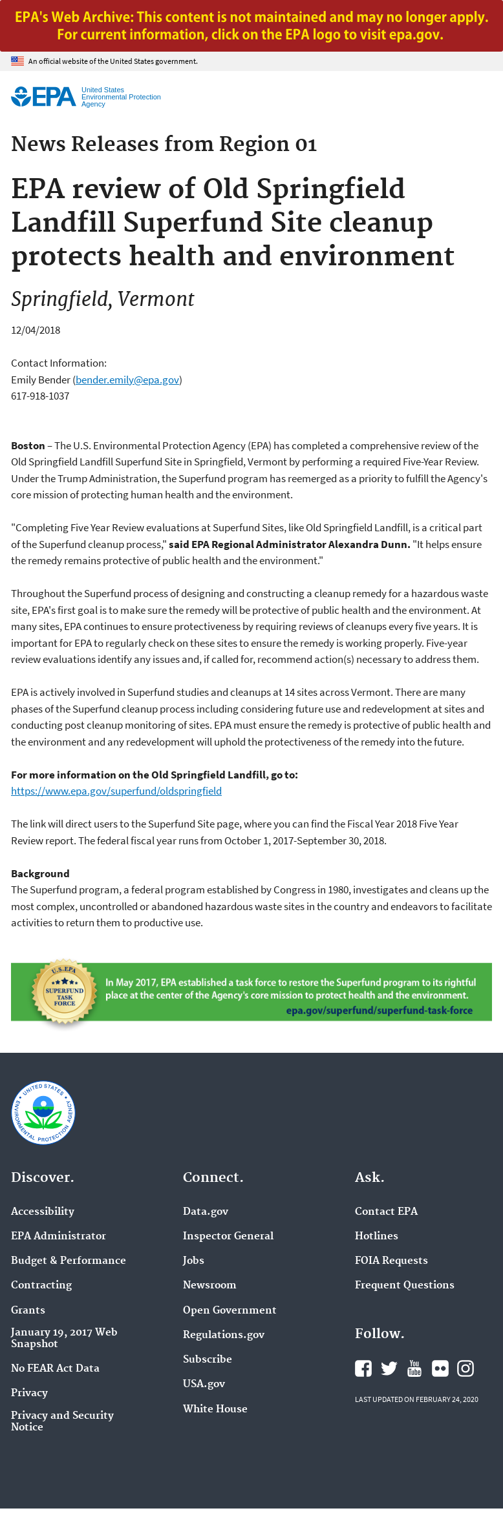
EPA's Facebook (363, 1368)
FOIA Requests (391, 1261)
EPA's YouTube (414, 1368)
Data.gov (205, 1212)
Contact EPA (386, 1212)
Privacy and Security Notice (62, 1422)
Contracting (41, 1286)
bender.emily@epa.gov (127, 379)
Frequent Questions (405, 1286)
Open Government (230, 1311)
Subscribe (207, 1360)
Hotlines (376, 1237)
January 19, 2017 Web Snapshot (64, 1338)
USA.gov (204, 1384)
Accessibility (42, 1212)
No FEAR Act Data (55, 1369)
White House (215, 1410)
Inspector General (228, 1237)
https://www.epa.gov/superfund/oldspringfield (116, 791)
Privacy (29, 1393)
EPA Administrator (58, 1237)
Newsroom (210, 1286)
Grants (28, 1311)
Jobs (193, 1261)
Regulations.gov (223, 1335)
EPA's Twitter (389, 1368)
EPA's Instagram (465, 1368)
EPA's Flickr (440, 1368)
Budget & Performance (68, 1261)
